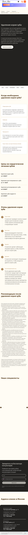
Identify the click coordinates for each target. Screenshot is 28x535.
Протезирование (3, 522)
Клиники (22, 87)
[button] (8, 5)
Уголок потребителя (4, 514)
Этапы (7, 87)
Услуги (8, 11)
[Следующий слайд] (27, 395)
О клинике (16, 518)
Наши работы (17, 522)
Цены (3, 87)
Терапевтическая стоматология (5, 518)
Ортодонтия (3, 524)
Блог (15, 524)
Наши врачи (16, 521)
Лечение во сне (3, 525)
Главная (3, 11)
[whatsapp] (5, 482)
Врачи (18, 87)
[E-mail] (3, 482)
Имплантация (3, 521)
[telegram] (6, 482)
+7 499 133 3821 (9, 479)
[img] (18, 1)
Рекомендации (12, 87)
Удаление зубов (4, 12)
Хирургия (14, 11)
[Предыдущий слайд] (1, 395)
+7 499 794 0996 (9, 466)
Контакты (16, 525)
